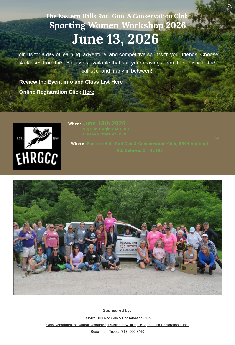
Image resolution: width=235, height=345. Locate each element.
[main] (117, 56)
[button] (5, 6)
